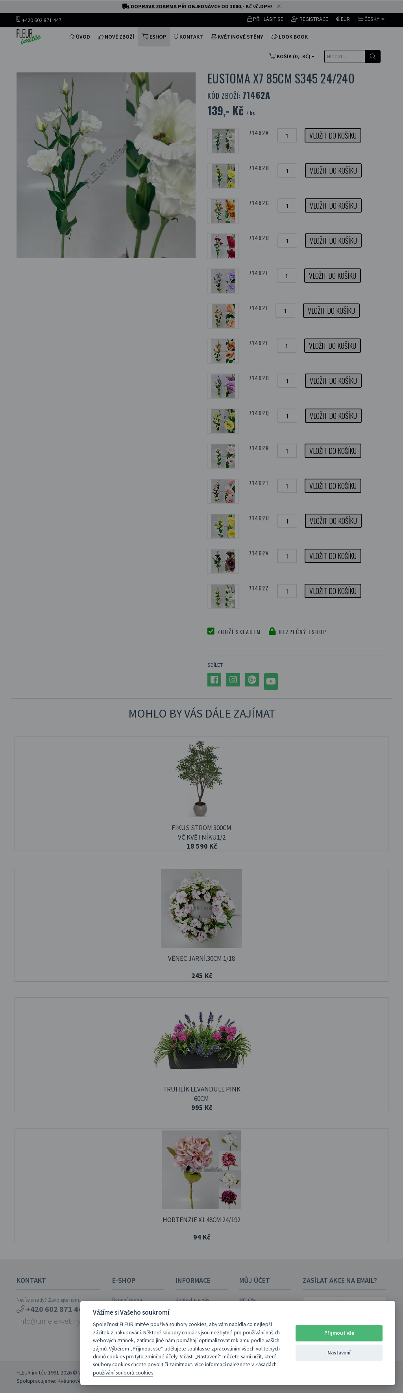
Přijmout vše (339, 1333)
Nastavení (339, 1352)
